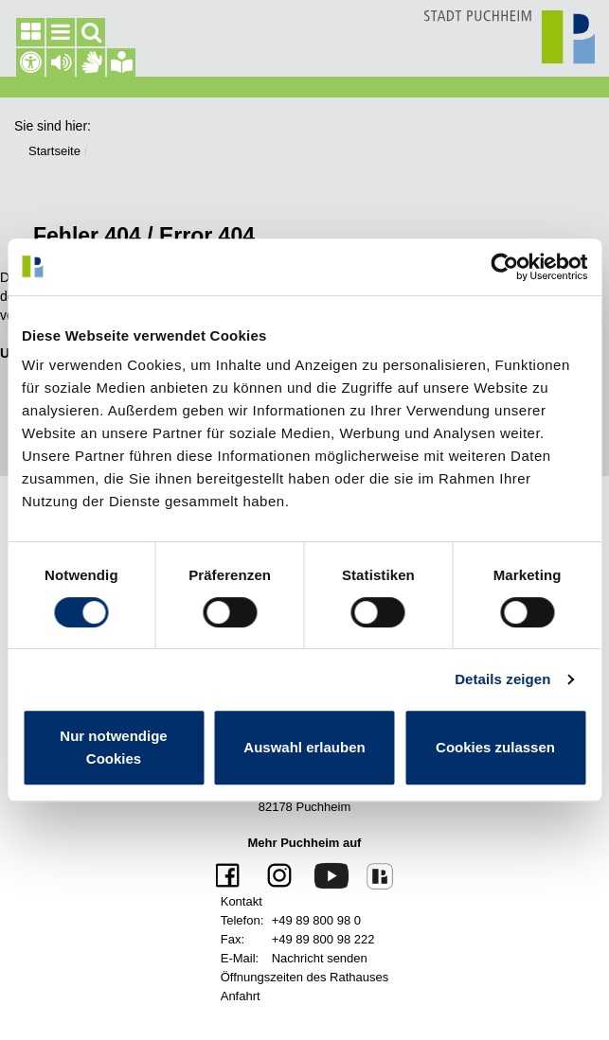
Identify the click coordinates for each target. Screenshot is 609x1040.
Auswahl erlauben (304, 747)
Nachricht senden (319, 958)
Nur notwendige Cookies (113, 747)
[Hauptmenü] (60, 32)
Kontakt (241, 901)
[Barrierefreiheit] (30, 62)
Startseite (54, 151)
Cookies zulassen (495, 747)
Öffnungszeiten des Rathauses (305, 977)
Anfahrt (240, 996)
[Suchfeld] (91, 32)
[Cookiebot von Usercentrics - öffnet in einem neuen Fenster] (504, 267)
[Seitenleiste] (30, 32)
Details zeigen (502, 679)
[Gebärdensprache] (91, 62)
